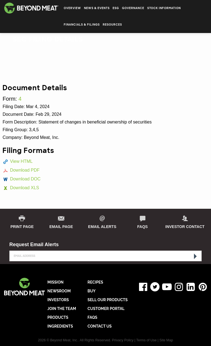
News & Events (97, 8)
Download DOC (25, 179)
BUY (92, 291)
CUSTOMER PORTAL (106, 308)
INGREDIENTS (60, 326)
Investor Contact (185, 226)
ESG (116, 8)
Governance (133, 8)
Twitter (153, 287)
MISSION (56, 282)
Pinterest (201, 287)
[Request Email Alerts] (105, 256)
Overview (72, 8)
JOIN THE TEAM (62, 308)
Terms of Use (146, 340)
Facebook (141, 287)
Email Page (61, 226)
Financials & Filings (82, 24)
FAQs (142, 226)
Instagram (177, 287)
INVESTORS (58, 300)
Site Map (166, 340)
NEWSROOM (59, 291)
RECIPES (95, 282)
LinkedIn (189, 287)
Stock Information (164, 8)
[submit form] (195, 256)
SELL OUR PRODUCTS (108, 300)
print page (22, 226)
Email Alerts (102, 226)
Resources (112, 24)
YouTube (165, 287)
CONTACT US (100, 326)
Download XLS (24, 187)
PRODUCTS (58, 317)
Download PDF (25, 170)
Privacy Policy (123, 340)
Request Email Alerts (34, 244)
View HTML (21, 161)
